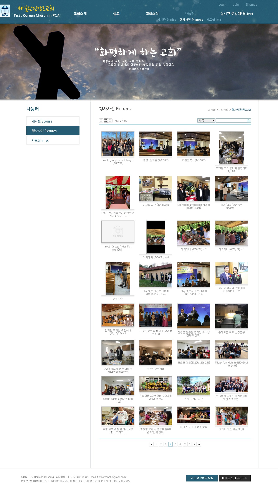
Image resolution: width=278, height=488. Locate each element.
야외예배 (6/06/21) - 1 (232, 249)
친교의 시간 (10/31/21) (156, 204)
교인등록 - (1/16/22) (193, 160)
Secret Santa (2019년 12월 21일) (118, 400)
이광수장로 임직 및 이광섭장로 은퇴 (156, 332)
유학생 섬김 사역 (193, 398)
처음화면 (213, 109)
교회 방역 (118, 298)
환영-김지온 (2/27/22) (156, 160)
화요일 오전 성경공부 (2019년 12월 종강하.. (156, 430)
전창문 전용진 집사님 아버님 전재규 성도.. (193, 333)
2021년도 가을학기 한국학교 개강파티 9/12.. (118, 214)
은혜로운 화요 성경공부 (231, 332)
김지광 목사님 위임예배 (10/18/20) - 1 (118, 331)
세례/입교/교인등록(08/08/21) (232, 206)
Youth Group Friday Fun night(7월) (118, 247)
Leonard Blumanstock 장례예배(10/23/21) (193, 206)
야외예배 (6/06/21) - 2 (194, 249)
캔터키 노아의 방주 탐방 (193, 427)
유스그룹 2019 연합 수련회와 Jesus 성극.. (155, 396)
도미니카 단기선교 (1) (231, 429)
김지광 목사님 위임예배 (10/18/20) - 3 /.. (193, 292)
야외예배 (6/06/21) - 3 (156, 257)
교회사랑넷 (124, 481)
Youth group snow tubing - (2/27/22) (118, 161)
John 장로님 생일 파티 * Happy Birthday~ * (118, 370)
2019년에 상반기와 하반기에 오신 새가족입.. (231, 397)
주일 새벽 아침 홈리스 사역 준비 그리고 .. (118, 430)
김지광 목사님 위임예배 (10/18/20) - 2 (231, 289)
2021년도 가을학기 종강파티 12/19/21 (231, 169)
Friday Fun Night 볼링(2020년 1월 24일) (231, 363)
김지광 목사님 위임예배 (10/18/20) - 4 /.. (155, 292)
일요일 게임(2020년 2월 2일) (193, 362)
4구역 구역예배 (155, 368)
